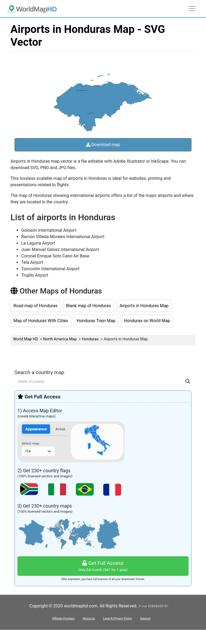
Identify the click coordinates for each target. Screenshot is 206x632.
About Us (89, 618)
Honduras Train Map (96, 320)
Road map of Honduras (35, 305)
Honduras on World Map (147, 320)
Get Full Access (103, 566)
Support (145, 618)
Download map (103, 144)
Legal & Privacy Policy (117, 618)
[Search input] (101, 381)
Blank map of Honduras (88, 305)
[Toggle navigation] (192, 8)
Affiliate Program (63, 618)
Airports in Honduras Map (143, 305)
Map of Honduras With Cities (40, 320)
